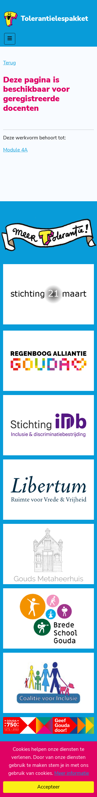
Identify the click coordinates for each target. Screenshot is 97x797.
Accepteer (48, 787)
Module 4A (15, 150)
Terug (9, 63)
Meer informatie (71, 773)
